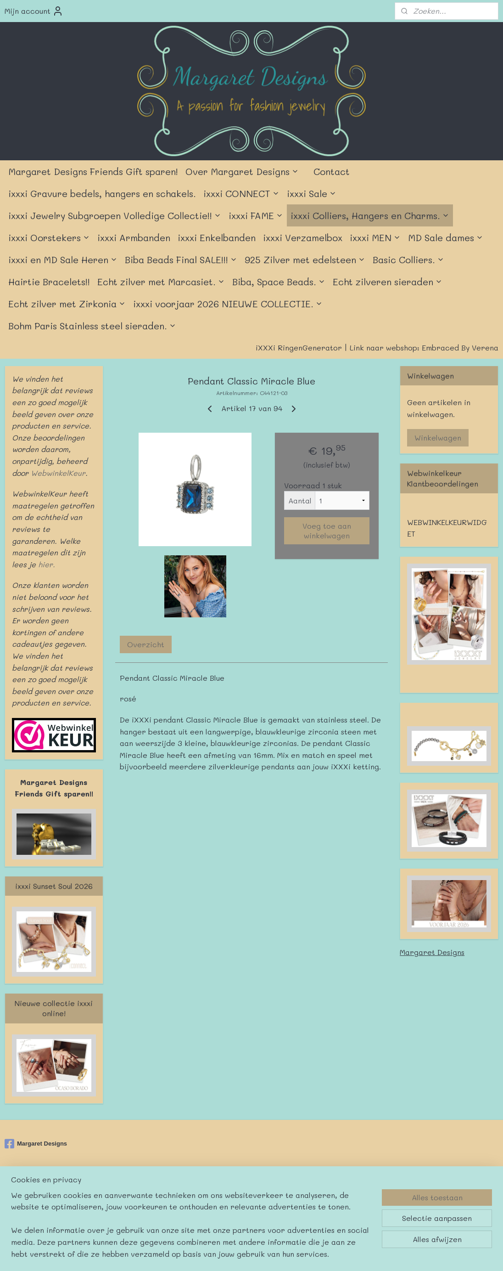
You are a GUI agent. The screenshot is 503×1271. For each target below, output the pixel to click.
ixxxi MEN (375, 237)
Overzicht (145, 644)
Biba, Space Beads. (278, 282)
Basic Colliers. (408, 259)
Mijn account (34, 11)
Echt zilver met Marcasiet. (161, 282)
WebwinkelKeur (58, 473)
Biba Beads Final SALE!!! (181, 259)
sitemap (222, 1196)
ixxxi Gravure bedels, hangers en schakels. (102, 193)
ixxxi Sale (311, 193)
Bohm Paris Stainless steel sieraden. (92, 326)
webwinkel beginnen (277, 1196)
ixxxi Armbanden (133, 237)
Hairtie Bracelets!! (49, 282)
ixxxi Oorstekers (49, 237)
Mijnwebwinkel (361, 1196)
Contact (331, 171)
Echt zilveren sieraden (387, 282)
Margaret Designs (432, 952)
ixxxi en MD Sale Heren (62, 259)
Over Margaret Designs (242, 171)
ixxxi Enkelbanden (217, 237)
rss (241, 1196)
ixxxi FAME (256, 215)
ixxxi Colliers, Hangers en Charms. (370, 215)
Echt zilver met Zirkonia (67, 304)
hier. (45, 564)
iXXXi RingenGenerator (299, 347)
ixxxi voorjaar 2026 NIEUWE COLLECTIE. (228, 304)
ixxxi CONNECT (241, 193)
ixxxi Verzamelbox (302, 237)
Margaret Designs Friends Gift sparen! (93, 171)
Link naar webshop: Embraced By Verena (424, 347)
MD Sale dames (445, 237)
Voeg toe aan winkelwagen (326, 530)
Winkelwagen (437, 437)
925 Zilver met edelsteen (305, 259)
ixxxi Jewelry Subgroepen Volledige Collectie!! (114, 215)
